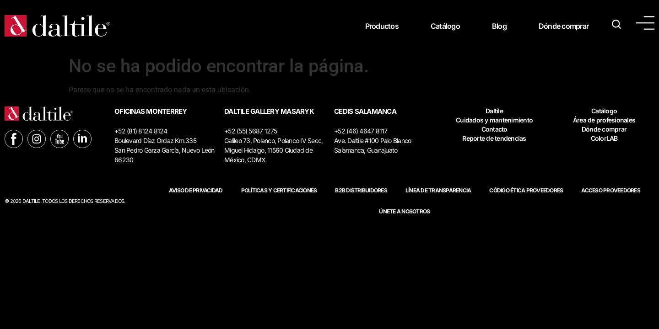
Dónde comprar (564, 26)
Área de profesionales (604, 120)
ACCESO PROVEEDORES (610, 190)
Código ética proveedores (526, 190)
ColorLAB (604, 138)
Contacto (494, 129)
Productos (382, 26)
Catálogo (445, 26)
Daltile (494, 111)
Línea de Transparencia (438, 190)
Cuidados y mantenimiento (494, 120)
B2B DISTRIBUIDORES (361, 190)
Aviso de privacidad (196, 190)
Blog (499, 26)
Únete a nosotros (404, 211)
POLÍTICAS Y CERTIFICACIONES (279, 190)
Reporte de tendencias (494, 138)
